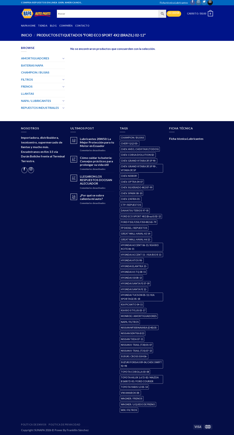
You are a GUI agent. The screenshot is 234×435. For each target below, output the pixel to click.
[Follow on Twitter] (204, 2)
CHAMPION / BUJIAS (35, 72)
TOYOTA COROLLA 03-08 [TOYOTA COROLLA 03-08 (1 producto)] (135, 371)
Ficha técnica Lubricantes (174, 2)
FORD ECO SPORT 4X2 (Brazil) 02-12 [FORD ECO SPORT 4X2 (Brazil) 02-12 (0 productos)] (141, 216)
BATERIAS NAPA (32, 65)
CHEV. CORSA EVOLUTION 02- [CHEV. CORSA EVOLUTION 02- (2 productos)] (138, 154)
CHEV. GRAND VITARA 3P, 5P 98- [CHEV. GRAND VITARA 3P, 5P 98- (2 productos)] (138, 160)
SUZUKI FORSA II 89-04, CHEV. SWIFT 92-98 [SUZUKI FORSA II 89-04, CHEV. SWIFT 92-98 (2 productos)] (141, 364)
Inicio (26, 35)
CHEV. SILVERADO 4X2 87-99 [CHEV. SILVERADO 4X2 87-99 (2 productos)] (136, 187)
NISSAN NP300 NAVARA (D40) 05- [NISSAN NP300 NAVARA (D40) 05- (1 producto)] (139, 327)
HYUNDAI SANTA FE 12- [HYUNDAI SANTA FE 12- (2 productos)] (134, 289)
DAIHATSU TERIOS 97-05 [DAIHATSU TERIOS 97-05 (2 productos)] (135, 210)
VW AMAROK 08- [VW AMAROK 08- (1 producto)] (130, 392)
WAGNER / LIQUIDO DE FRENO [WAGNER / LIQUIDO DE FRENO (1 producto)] (138, 404)
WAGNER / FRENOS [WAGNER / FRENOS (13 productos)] (131, 398)
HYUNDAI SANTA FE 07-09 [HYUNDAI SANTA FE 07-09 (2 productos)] (135, 283)
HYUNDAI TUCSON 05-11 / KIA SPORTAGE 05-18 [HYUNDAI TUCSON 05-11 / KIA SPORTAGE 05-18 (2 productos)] (137, 297)
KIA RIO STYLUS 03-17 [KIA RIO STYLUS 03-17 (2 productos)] (133, 310)
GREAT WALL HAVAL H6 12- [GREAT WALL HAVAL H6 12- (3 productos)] (136, 239)
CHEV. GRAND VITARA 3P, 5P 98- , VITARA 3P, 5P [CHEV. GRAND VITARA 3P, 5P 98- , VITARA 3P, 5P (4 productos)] (139, 168)
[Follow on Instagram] (198, 2)
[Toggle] (63, 58)
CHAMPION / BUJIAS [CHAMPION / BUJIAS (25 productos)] (132, 137)
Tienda (42, 25)
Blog (53, 25)
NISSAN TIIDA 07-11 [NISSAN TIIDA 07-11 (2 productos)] (132, 339)
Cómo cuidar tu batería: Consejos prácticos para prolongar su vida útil (96, 161)
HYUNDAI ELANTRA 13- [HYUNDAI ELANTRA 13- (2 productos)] (134, 266)
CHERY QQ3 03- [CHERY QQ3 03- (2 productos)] (129, 143)
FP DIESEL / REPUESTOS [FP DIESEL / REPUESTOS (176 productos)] (134, 227)
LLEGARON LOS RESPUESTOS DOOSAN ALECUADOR (96, 180)
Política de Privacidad (64, 424)
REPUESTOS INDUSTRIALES (40, 107)
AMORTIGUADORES (35, 58)
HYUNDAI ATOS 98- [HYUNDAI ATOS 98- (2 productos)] (132, 260)
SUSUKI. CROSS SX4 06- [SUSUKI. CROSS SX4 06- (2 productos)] (134, 356)
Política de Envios (33, 424)
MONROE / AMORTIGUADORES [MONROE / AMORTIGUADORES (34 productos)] (139, 316)
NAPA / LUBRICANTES (36, 100)
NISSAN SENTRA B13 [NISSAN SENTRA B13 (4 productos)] (132, 333)
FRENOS (27, 86)
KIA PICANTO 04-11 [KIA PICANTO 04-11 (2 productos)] (132, 304)
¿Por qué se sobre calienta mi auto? (92, 196)
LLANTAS (27, 93)
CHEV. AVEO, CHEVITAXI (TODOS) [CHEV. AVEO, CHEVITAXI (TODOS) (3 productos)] (140, 149)
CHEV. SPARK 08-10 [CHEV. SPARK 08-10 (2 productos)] (131, 193)
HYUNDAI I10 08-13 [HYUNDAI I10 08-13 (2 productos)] (131, 277)
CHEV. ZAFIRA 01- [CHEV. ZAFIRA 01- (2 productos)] (130, 199)
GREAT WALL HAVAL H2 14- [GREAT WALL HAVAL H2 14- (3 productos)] (136, 233)
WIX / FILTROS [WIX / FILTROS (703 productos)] (129, 410)
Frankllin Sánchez (78, 430)
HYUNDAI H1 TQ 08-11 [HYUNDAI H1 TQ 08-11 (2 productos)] (133, 271)
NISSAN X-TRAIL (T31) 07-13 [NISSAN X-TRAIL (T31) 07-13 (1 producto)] (136, 350)
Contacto (82, 25)
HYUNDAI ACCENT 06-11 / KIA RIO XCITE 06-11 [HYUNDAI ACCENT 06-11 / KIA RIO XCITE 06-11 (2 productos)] (140, 247)
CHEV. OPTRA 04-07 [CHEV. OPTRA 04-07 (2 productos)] (132, 181)
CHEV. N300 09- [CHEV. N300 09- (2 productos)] (129, 175)
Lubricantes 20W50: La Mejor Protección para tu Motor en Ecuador (97, 142)
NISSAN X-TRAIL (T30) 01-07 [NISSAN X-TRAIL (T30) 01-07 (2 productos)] (136, 344)
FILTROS (27, 79)
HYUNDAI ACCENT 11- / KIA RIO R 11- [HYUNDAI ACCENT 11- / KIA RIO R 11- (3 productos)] (141, 254)
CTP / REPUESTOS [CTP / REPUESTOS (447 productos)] (131, 204)
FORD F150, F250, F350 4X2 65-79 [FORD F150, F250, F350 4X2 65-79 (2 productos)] (138, 222)
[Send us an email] (210, 2)
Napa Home (28, 25)
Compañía (66, 25)
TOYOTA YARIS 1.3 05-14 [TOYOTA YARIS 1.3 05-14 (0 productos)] (134, 387)
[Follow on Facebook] (192, 2)
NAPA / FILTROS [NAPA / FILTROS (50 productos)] (130, 321)
